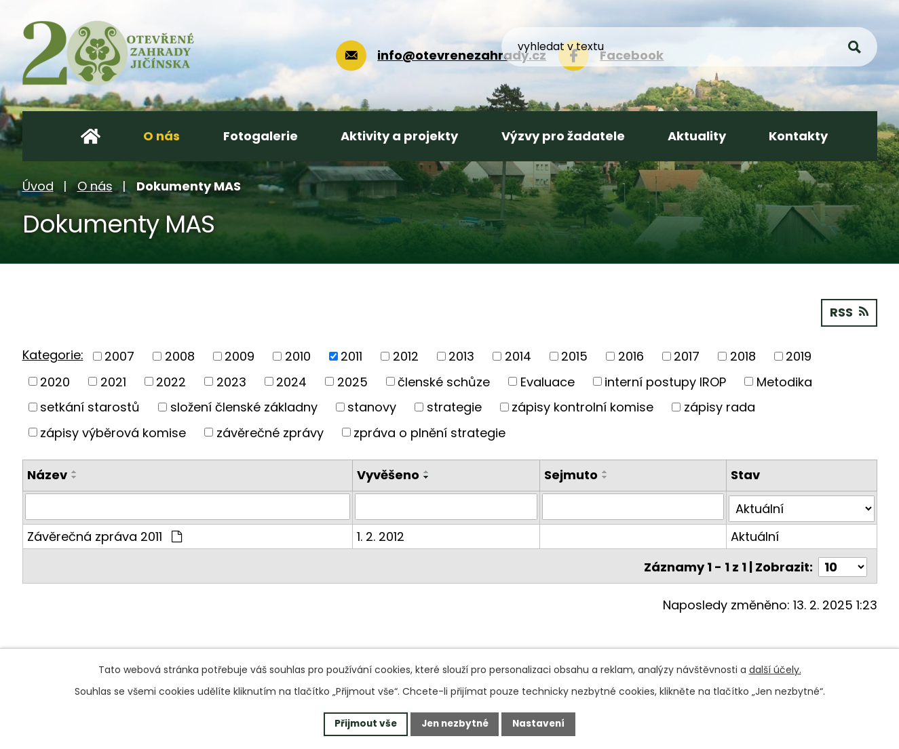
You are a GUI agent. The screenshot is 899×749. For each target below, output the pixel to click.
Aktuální (755, 533)
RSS (849, 312)
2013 (461, 355)
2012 (406, 355)
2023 (231, 381)
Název (47, 474)
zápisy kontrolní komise (582, 406)
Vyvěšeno (389, 474)
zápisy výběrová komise (113, 432)
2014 (518, 355)
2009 (239, 355)
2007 (119, 355)
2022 (171, 381)
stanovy (371, 406)
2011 (351, 355)
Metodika (784, 381)
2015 (574, 355)
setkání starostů (90, 406)
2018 (743, 355)
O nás (95, 186)
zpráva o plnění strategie (429, 432)
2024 (291, 381)
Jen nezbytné (455, 723)
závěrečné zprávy (270, 432)
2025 (352, 381)
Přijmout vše (362, 723)
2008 (180, 355)
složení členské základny (244, 406)
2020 (55, 381)
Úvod (38, 186)
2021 (113, 381)
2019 (798, 355)
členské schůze (444, 381)
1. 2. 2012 (381, 533)
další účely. (775, 669)
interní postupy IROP (665, 381)
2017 (687, 355)
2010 (298, 355)
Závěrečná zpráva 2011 (104, 533)
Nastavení (542, 723)
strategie (454, 406)
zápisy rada (719, 406)
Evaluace (547, 381)
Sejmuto (571, 474)
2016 (631, 355)
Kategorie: (52, 354)
